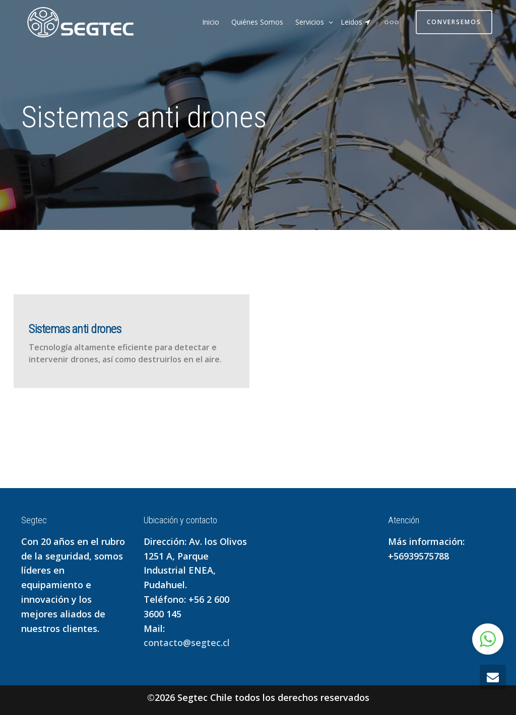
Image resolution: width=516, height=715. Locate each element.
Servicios (310, 22)
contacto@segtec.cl (187, 643)
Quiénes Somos (257, 22)
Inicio (210, 22)
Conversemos (454, 22)
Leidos (356, 22)
